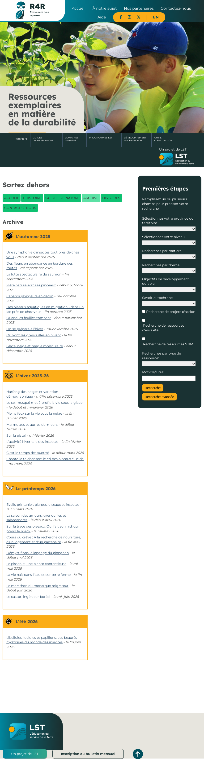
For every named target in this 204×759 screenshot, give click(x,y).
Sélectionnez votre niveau (163, 237)
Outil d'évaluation (163, 139)
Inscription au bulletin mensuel (88, 754)
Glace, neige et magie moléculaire (34, 346)
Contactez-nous (176, 8)
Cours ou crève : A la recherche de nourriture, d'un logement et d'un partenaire (43, 539)
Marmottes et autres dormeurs (32, 424)
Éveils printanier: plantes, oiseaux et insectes (42, 504)
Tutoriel (22, 139)
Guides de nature (62, 198)
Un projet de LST (24, 754)
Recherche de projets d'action (170, 312)
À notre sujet (105, 8)
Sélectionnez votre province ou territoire (167, 220)
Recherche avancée (159, 397)
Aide (102, 17)
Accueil (78, 8)
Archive (90, 198)
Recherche (153, 388)
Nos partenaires (139, 8)
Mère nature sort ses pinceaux (31, 285)
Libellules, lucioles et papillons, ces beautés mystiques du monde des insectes (41, 639)
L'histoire (32, 198)
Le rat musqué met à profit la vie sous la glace (44, 402)
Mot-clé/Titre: (153, 372)
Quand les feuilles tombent (28, 318)
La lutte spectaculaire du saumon (33, 274)
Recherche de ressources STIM (167, 344)
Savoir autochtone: (157, 298)
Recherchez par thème (160, 265)
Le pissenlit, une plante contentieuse (36, 564)
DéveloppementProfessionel (135, 139)
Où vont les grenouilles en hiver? (33, 335)
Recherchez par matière (162, 251)
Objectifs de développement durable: (165, 281)
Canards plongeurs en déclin (29, 296)
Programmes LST (100, 137)
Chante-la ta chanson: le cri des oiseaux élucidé (45, 459)
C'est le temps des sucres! (27, 453)
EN (156, 17)
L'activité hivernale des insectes (32, 441)
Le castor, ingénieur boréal (28, 597)
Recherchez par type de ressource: (161, 355)
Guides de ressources (43, 139)
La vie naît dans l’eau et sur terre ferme (38, 575)
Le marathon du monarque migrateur (37, 586)
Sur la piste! (16, 435)
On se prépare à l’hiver (24, 329)
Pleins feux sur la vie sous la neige (34, 413)
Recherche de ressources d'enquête (163, 327)
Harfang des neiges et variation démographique (32, 394)
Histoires (111, 198)
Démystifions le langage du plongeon (37, 553)
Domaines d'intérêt (71, 139)
